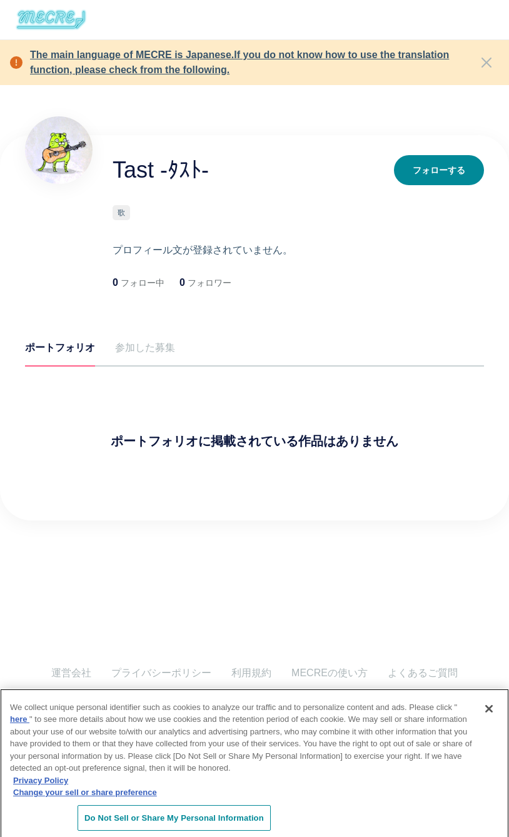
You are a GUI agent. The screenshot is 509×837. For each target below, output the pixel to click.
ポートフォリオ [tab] (60, 347)
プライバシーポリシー (161, 672)
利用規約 (251, 672)
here (19, 724)
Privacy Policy (40, 786)
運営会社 (71, 672)
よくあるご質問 (423, 672)
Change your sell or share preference (85, 798)
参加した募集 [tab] (145, 347)
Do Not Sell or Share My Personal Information (174, 823)
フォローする (439, 170)
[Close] (486, 62)
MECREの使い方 (329, 672)
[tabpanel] (254, 418)
